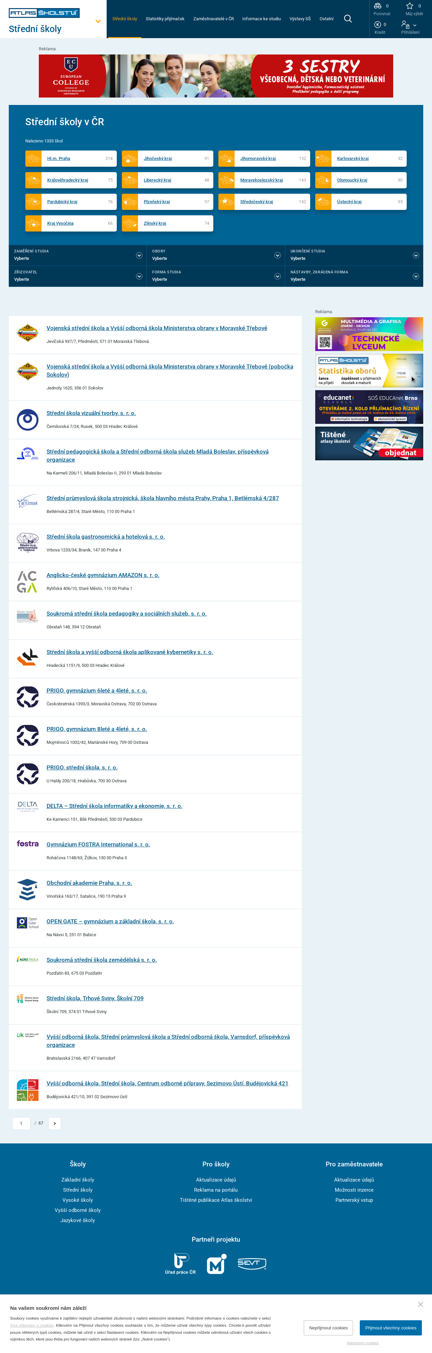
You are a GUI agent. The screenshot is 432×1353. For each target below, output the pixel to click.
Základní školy (77, 1180)
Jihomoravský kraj (258, 158)
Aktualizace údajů (216, 1180)
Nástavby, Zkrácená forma (319, 272)
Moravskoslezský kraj (261, 180)
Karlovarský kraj (353, 158)
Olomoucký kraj (352, 180)
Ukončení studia (308, 251)
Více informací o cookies (31, 1325)
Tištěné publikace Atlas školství (216, 1200)
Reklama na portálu (216, 1190)
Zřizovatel (25, 272)
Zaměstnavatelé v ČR (213, 18)
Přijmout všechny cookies (390, 1327)
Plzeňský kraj (157, 201)
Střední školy (124, 18)
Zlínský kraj (155, 223)
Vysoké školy (77, 1200)
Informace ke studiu (261, 18)
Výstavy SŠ (300, 18)
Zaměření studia (31, 251)
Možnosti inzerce (354, 1190)
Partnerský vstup (354, 1200)
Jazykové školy (77, 1220)
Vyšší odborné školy (78, 1210)
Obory (159, 251)
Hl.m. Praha (58, 158)
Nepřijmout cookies (328, 1327)
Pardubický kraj (62, 201)
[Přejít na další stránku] (54, 1123)
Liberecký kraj (157, 180)
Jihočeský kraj (158, 158)
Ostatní (326, 18)
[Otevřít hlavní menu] (58, 29)
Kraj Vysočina (60, 223)
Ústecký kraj (349, 201)
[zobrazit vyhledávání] (348, 18)
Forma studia (166, 272)
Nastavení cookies (363, 1343)
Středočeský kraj (256, 201)
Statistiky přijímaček (165, 18)
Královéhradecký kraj (67, 180)
